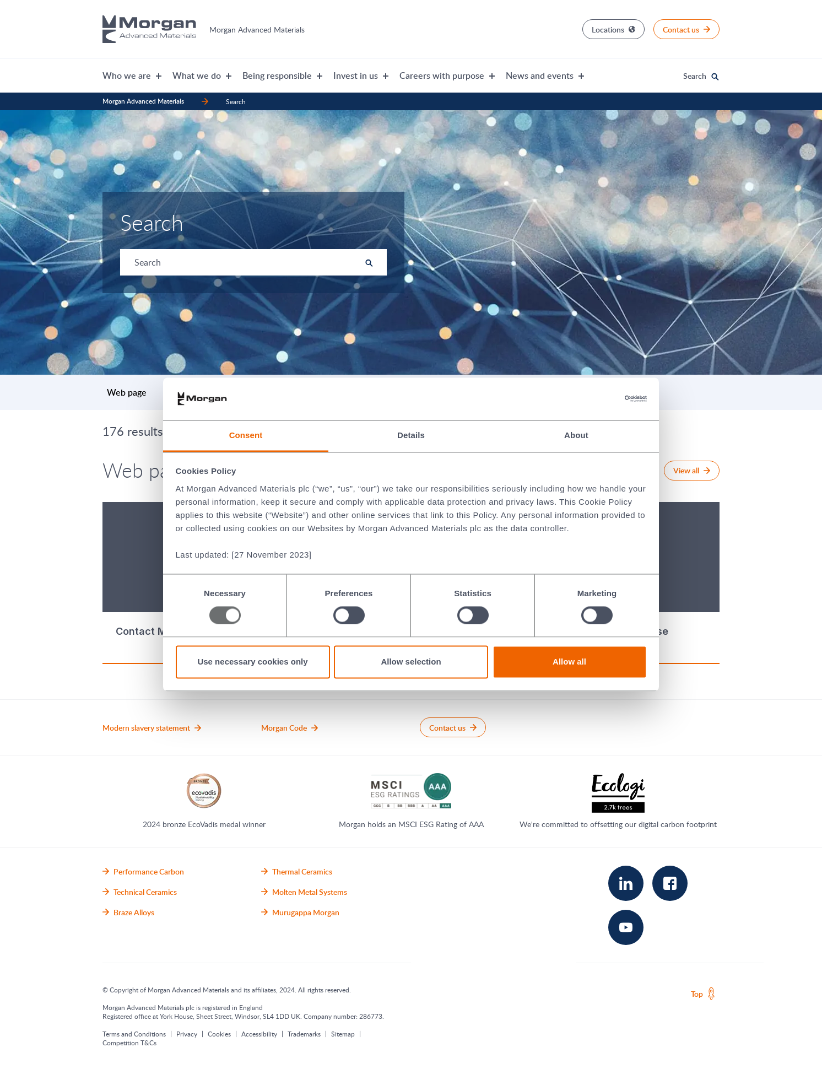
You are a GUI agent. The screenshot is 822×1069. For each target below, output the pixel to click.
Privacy (186, 1033)
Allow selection (411, 661)
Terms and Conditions (134, 1033)
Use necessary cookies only (252, 661)
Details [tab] (411, 435)
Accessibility (259, 1033)
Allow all (569, 661)
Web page (127, 392)
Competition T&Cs (129, 1042)
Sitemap (343, 1033)
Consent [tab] (246, 435)
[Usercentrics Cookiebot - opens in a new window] (598, 399)
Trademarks (304, 1033)
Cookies (219, 1033)
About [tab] (576, 435)
